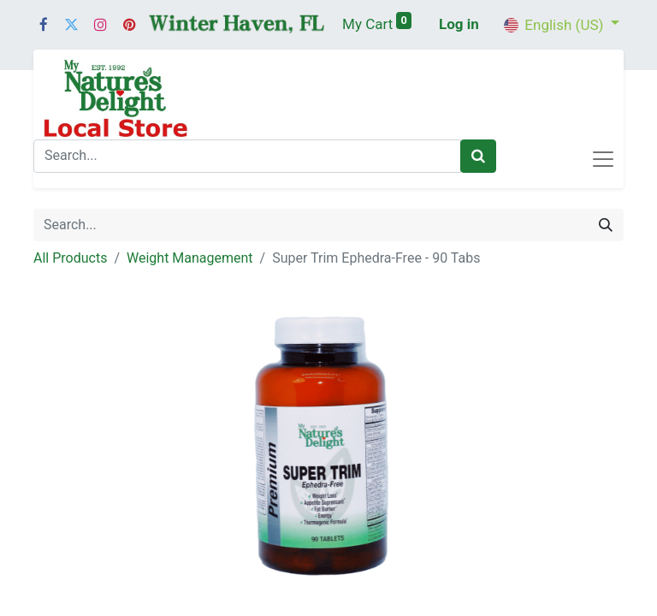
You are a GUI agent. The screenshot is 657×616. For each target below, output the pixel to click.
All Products (70, 258)
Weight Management (190, 258)
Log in (459, 24)
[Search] (478, 156)
